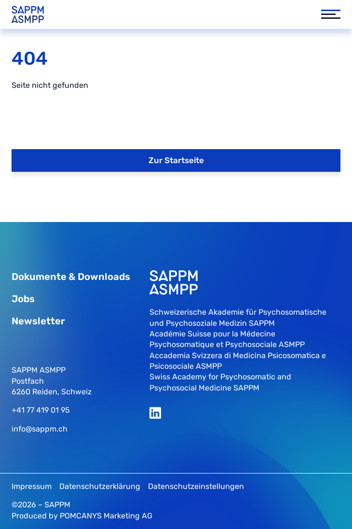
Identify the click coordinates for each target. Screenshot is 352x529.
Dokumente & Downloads (71, 276)
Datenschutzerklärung (99, 486)
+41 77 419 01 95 (41, 410)
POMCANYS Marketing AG (106, 515)
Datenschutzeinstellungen (196, 486)
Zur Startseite (176, 160)
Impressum (32, 486)
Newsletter (38, 321)
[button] (325, 14)
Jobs (23, 299)
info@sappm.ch (40, 428)
